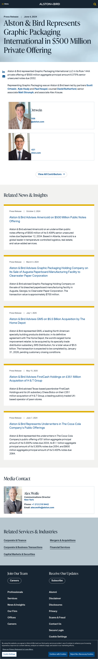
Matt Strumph (26, 92)
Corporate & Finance (15, 540)
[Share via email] (3, 76)
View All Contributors (50, 174)
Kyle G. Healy (42, 141)
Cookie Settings (58, 636)
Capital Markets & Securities (19, 554)
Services (12, 598)
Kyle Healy (23, 89)
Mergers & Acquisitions (63, 540)
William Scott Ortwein (49, 109)
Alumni (53, 592)
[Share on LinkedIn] (3, 71)
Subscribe (57, 580)
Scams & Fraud (57, 617)
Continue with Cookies (58, 654)
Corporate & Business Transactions (23, 547)
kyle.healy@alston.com (51, 153)
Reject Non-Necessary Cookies (81, 654)
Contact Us (55, 624)
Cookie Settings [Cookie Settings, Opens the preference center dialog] (9, 654)
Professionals (15, 592)
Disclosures (55, 605)
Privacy (53, 611)
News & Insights (16, 605)
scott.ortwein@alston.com (53, 122)
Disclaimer (55, 598)
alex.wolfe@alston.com (42, 507)
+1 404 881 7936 (49, 119)
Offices (12, 617)
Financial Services (60, 547)
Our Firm (12, 611)
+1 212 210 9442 (40, 504)
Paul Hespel (40, 89)
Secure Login (56, 630)
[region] (49, 649)
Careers (12, 624)
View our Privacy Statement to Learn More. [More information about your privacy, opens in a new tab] (17, 649)
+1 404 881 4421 (49, 150)
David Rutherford (66, 89)
